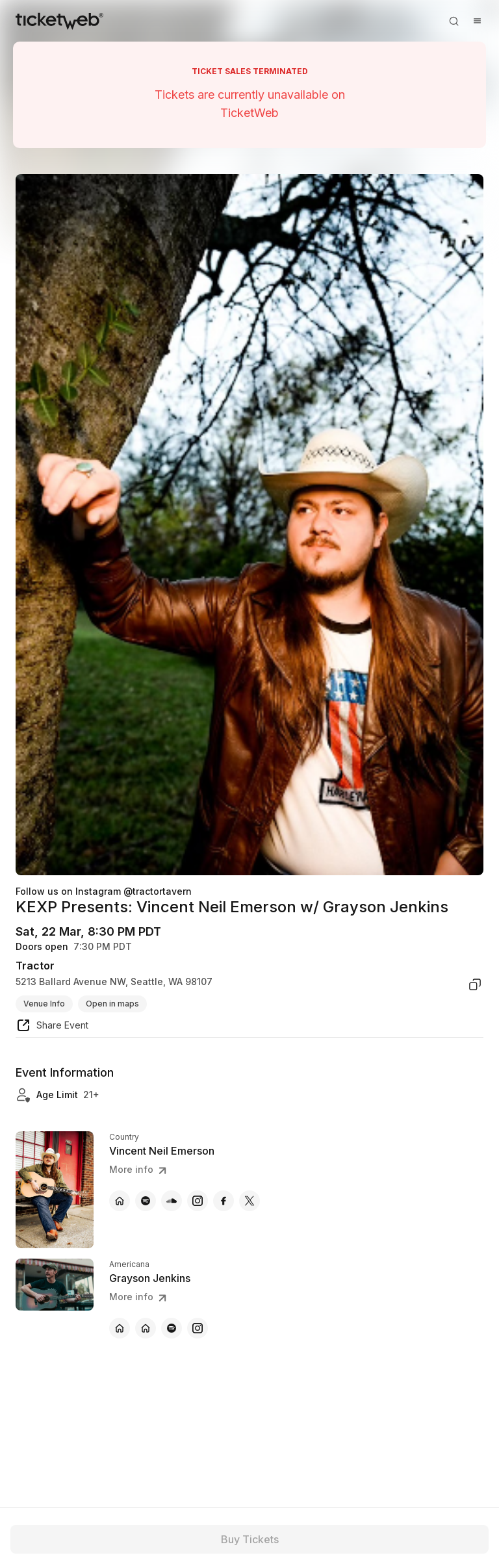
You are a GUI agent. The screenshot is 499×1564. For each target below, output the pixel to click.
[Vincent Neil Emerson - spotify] (145, 1200)
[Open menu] (476, 20)
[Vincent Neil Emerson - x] (249, 1200)
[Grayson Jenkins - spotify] (171, 1328)
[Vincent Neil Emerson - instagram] (197, 1200)
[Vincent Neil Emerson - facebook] (223, 1200)
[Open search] (453, 20)
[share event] (52, 1027)
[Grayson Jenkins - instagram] (197, 1328)
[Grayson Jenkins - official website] (119, 1328)
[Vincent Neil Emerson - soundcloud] (171, 1200)
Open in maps (112, 1003)
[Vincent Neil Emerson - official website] (119, 1200)
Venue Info (44, 1003)
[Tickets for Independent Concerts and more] (59, 20)
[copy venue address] (475, 984)
